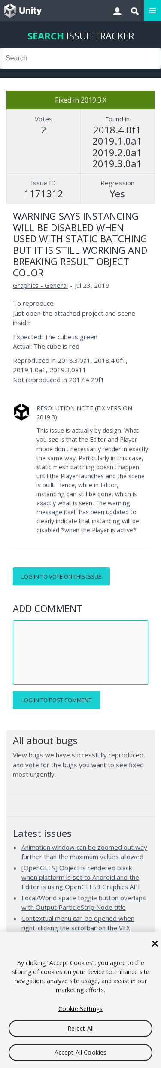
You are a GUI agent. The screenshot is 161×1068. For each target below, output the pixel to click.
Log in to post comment (56, 700)
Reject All (80, 1028)
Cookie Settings (80, 1009)
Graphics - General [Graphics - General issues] (40, 285)
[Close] (155, 943)
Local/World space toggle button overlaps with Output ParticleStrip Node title (83, 902)
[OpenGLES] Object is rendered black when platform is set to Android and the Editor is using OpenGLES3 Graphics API (80, 876)
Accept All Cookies (81, 1052)
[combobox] (80, 58)
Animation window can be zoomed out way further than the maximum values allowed (84, 852)
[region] (80, 1000)
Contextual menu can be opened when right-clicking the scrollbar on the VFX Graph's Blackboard (77, 927)
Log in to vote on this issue (61, 576)
